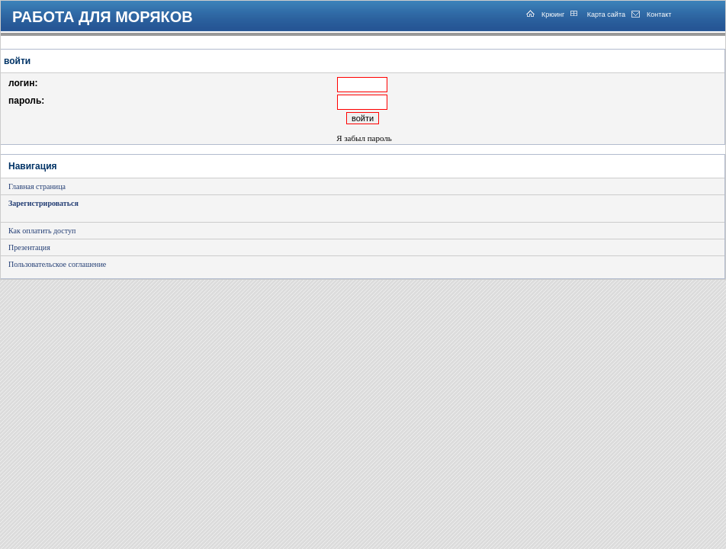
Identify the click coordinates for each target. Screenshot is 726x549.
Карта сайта (605, 14)
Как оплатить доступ (41, 230)
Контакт (659, 14)
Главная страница (37, 186)
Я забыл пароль (364, 138)
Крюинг (552, 14)
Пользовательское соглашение (57, 264)
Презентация (29, 247)
